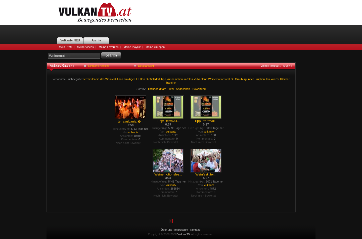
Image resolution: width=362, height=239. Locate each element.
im (185, 79)
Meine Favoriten (109, 46)
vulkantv (133, 132)
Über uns (166, 229)
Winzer (275, 79)
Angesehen (183, 88)
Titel (171, 88)
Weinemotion (175, 79)
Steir (190, 79)
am (126, 79)
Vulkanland (200, 79)
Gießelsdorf (153, 79)
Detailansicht (146, 65)
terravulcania (91, 79)
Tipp (163, 79)
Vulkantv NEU (70, 40)
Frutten (140, 79)
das (102, 79)
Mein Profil (65, 46)
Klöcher (284, 79)
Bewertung (199, 88)
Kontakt (195, 229)
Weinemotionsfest (219, 79)
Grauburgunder (244, 79)
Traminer (171, 82)
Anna (120, 79)
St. (232, 79)
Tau (267, 79)
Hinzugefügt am (156, 88)
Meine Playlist (132, 46)
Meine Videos (85, 46)
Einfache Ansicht (98, 65)
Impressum (181, 229)
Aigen (131, 79)
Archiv (96, 40)
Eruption (259, 79)
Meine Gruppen (155, 46)
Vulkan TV (95, 13)
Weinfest (110, 79)
